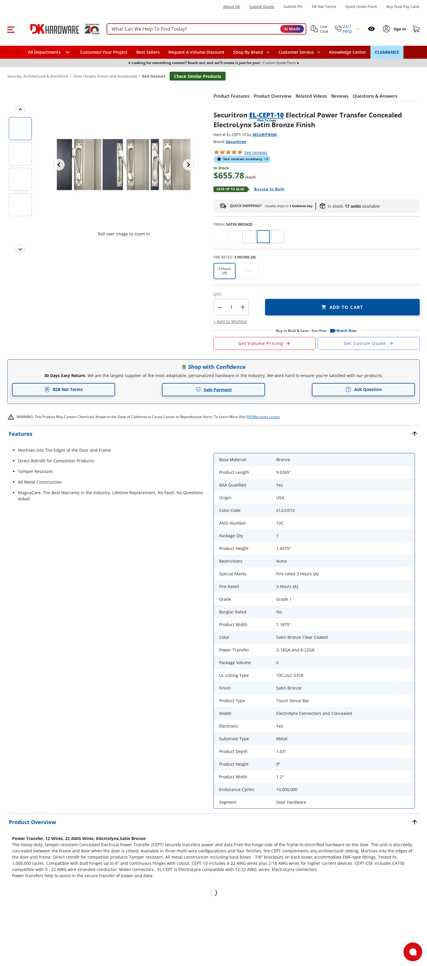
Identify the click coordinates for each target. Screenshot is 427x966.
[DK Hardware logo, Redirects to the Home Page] (58, 29)
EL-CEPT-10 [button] (266, 114)
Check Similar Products (197, 76)
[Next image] (188, 165)
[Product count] (231, 307)
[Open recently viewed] (371, 28)
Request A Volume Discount (196, 52)
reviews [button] (255, 152)
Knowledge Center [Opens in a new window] (347, 52)
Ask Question (363, 389)
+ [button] (242, 307)
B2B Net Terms (63, 389)
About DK (231, 6)
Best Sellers (148, 52)
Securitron (236, 141)
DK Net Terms (324, 6)
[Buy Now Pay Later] (403, 6)
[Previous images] (20, 109)
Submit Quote (261, 6)
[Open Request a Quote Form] (264, 343)
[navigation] (299, 52)
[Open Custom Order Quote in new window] (369, 343)
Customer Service (296, 52)
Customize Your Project (104, 52)
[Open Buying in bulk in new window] (267, 189)
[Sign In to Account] (399, 29)
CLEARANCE (387, 52)
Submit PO (293, 6)
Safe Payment (214, 389)
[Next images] (20, 249)
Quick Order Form (361, 6)
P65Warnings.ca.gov (263, 416)
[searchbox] (206, 29)
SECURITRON (264, 134)
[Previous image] (59, 165)
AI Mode (292, 29)
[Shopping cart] (416, 28)
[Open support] (412, 951)
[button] (10, 29)
